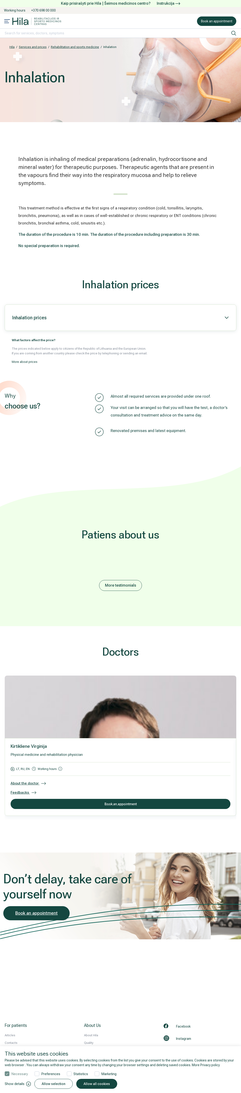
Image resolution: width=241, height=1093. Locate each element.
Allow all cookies (97, 1084)
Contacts (11, 1043)
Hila (12, 47)
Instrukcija (168, 3)
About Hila (91, 1035)
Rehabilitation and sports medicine (75, 47)
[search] (233, 33)
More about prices (24, 362)
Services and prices (33, 47)
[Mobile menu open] (7, 22)
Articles (10, 1035)
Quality (88, 1043)
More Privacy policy (206, 1065)
